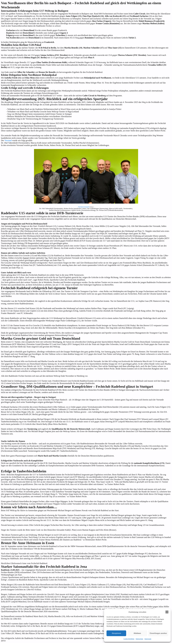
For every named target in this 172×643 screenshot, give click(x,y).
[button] (167, 612)
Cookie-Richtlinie (129, 639)
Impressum (147, 639)
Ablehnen (137, 633)
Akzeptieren (116, 633)
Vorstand (8, 140)
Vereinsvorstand (83, 207)
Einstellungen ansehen (158, 633)
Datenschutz (139, 639)
